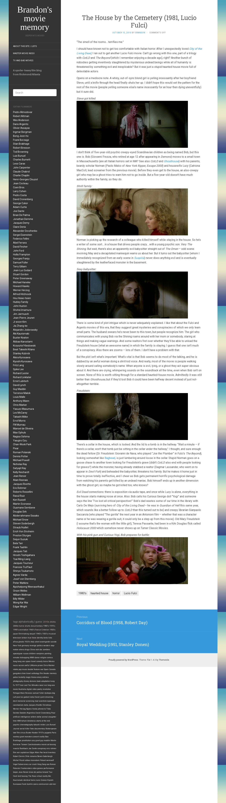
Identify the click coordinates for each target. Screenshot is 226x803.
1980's (46, 626)
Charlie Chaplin (21, 175)
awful (27, 665)
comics (50, 657)
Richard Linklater (22, 377)
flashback (24, 748)
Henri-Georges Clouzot (25, 179)
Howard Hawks (21, 286)
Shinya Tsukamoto (23, 571)
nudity (42, 737)
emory (39, 677)
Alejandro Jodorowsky (25, 329)
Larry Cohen (19, 191)
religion (43, 657)
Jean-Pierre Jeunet (23, 317)
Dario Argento (20, 124)
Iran (21, 685)
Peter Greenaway (22, 278)
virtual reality (42, 776)
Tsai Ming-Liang (21, 559)
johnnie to (42, 709)
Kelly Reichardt (21, 472)
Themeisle (164, 660)
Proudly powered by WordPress (123, 660)
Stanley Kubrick (21, 353)
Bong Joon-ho (21, 136)
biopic (15, 772)
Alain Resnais (20, 480)
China (32, 649)
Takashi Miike (20, 416)
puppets (48, 733)
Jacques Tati (20, 551)
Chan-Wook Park (22, 444)
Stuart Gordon (21, 274)
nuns (38, 780)
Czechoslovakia (34, 744)
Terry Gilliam (20, 266)
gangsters (17, 673)
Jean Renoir (19, 476)
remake (16, 657)
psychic (16, 725)
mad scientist (40, 701)
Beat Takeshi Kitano (24, 349)
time (15, 721)
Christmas (46, 705)
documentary (37, 626)
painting (48, 653)
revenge (33, 645)
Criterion (45, 630)
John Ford (18, 250)
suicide (53, 642)
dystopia (48, 693)
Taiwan (24, 744)
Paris (54, 733)
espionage (51, 701)
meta (26, 705)
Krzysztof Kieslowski (24, 345)
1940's (39, 634)
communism (44, 784)
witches (45, 677)
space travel (31, 661)
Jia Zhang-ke (20, 325)
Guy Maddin (19, 389)
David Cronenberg (23, 199)
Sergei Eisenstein (22, 234)
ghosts (21, 642)
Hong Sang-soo (43, 764)
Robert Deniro (19, 756)
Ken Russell (19, 499)
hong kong (17, 661)
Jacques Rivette (22, 484)
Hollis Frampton (21, 254)
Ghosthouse (171, 161)
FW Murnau (19, 424)
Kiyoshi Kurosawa (22, 361)
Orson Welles (20, 590)
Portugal (16, 693)
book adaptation (43, 681)
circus (22, 733)
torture (24, 721)
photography (18, 681)
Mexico (51, 661)
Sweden (23, 713)
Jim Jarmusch (21, 314)
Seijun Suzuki (20, 539)
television (17, 638)
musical (52, 634)
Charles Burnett (21, 159)
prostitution (26, 740)
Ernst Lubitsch (21, 381)
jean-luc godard (23, 697)
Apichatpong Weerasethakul (28, 586)
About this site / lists (25, 46)
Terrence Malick (21, 393)
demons (33, 681)
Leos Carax (19, 163)
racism (21, 665)
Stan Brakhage (21, 143)
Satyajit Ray (19, 468)
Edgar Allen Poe (36, 752)
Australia (22, 689)
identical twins (29, 780)
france (38, 630)
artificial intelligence (21, 717)
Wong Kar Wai (20, 602)
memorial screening (26, 701)
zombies (46, 649)
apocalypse (17, 653)
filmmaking (24, 634)
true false (32, 638)
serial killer (25, 729)
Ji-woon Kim (20, 321)
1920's (27, 642)
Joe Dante (18, 211)
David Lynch (19, 385)
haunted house (99, 593)
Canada (52, 669)
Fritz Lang (18, 365)
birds (45, 638)
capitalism (24, 752)
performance (48, 768)
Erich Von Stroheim (23, 531)
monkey (16, 737)
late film (16, 733)
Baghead (110, 458)
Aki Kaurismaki (21, 333)
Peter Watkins (20, 583)
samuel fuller (38, 693)
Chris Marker (20, 404)
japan (15, 634)
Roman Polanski (22, 452)
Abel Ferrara (20, 242)
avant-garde (45, 642)
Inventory (51, 752)
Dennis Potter (20, 456)
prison (40, 665)
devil (15, 701)
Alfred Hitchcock (22, 294)
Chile (27, 756)
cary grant (35, 740)
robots (15, 669)
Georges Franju (21, 258)
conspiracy (41, 748)
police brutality (19, 677)
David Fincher (20, 246)
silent (37, 642)
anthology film (37, 673)
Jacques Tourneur (23, 563)
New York (17, 645)
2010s (46, 621)
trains (45, 661)
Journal (16, 729)
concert (36, 737)
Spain (46, 669)
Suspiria (139, 258)
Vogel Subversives (20, 764)
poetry (39, 689)
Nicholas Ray (20, 464)
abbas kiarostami (32, 760)
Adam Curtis (20, 207)
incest (43, 744)
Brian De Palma (21, 215)
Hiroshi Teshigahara (24, 555)
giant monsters (26, 737)
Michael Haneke (21, 282)
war (41, 669)
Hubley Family (20, 302)
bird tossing (23, 776)
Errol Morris (19, 420)
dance (37, 657)
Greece (44, 780)
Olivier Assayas (21, 128)
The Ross (32, 776)
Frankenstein (26, 768)
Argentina (31, 713)
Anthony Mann (21, 401)
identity (40, 638)
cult (14, 697)
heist (45, 752)
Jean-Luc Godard (22, 270)
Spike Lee (18, 369)
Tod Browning (20, 151)
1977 (17, 685)
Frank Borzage (21, 140)
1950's (52, 630)
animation (23, 630)
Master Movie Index (24, 53)
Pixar (16, 448)
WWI (19, 721)
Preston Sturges (22, 535)
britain (24, 638)
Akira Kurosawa (21, 357)
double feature (34, 669)
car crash (33, 764)
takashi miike (39, 725)
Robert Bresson (21, 147)
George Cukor (20, 203)
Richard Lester (21, 373)
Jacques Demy (21, 222)
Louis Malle (19, 397)
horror (21, 626)
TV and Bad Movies (23, 60)
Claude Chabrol (21, 171)
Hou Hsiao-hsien (22, 298)
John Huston (20, 306)
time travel (26, 673)
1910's (41, 733)
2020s (53, 622)
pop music (23, 669)
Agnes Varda (20, 575)
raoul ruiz (43, 685)
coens (35, 784)
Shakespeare (51, 729)
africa (15, 642)
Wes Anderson (21, 120)
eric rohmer (51, 748)
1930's (45, 634)
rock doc (38, 649)
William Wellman (22, 594)
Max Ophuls (19, 432)
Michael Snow (20, 519)
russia (25, 653)
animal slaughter (49, 717)
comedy (39, 661)
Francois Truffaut (22, 567)
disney (26, 681)
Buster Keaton (21, 337)
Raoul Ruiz (19, 495)
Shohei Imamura (22, 310)
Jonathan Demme (23, 219)
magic (28, 677)
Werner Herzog (21, 290)
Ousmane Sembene (24, 507)
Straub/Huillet (20, 527)
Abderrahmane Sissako (26, 515)
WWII (32, 657)
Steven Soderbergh (23, 523)
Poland (43, 760)
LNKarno (33, 665)
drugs (27, 649)
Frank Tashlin (20, 547)
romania (33, 756)
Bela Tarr (18, 543)
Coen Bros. (19, 187)
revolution (47, 689)
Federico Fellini (21, 238)
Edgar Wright (20, 606)
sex (23, 661)
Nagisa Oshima (21, 436)
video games (37, 768)
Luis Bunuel (19, 155)
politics (40, 645)
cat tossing (51, 744)
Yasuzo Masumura (23, 408)
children (32, 653)
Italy (32, 642)
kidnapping (24, 657)
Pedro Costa (20, 195)
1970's (52, 626)
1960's (32, 630)
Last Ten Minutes (31, 685)
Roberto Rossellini (23, 491)
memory (53, 673)
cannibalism (18, 705)
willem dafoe (36, 717)
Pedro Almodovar (22, 112)
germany (25, 645)
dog (53, 693)
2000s (15, 626)
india (32, 697)
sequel (32, 634)
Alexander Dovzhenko (25, 230)
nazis (15, 665)
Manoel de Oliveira (23, 428)
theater (46, 673)
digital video (32, 689)
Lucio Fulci (130, 593)
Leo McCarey (20, 412)
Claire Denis (19, 226)
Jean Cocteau (20, 183)
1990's (16, 630)
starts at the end (43, 721)
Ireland (45, 772)
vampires (40, 653)
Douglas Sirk (20, 511)
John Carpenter (21, 167)
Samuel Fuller (20, 262)
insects (16, 748)
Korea (33, 677)
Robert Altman (21, 116)
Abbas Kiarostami (23, 341)
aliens (21, 649)
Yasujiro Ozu (20, 440)
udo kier (52, 784)
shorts (27, 626)
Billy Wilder (19, 598)
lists (50, 638)
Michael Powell (21, 460)
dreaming (49, 697)
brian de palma (35, 772)
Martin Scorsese (22, 503)
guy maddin (45, 740)
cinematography (26, 725)
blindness (31, 721)
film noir (16, 752)
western (46, 645)
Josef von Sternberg (24, 579)
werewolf (50, 760)
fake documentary (37, 729)
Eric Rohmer (19, 488)
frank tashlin (27, 784)
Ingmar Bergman (22, 132)
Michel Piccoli (19, 760)
